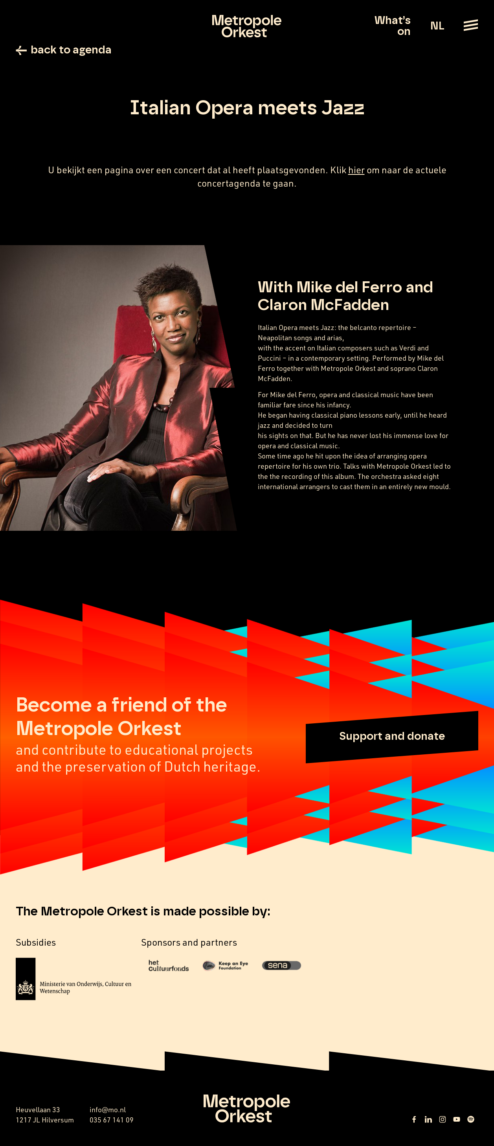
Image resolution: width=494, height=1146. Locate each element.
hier (356, 170)
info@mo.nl (108, 1109)
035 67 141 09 (112, 1119)
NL (437, 26)
